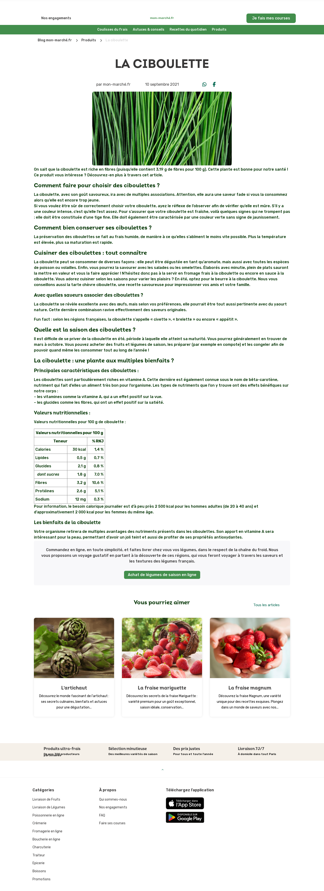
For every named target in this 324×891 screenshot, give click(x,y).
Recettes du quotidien (188, 18)
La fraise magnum (249, 676)
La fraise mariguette (162, 676)
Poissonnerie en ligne (48, 804)
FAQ (102, 804)
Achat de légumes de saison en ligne (162, 563)
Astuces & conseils (148, 18)
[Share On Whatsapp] (204, 72)
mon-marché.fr (116, 72)
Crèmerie (39, 811)
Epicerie (38, 851)
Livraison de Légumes (48, 795)
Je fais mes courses (271, 6)
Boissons (39, 859)
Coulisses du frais (112, 18)
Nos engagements (56, 6)
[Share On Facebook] (214, 72)
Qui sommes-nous (113, 788)
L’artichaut (74, 676)
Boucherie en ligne (46, 827)
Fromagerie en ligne (47, 819)
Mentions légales (162, 885)
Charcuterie (41, 835)
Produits (219, 18)
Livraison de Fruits (46, 788)
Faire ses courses (112, 811)
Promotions (41, 867)
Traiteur (38, 843)
